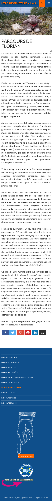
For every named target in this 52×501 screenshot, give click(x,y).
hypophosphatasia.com (23, 498)
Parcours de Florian (11, 388)
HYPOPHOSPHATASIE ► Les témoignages (20, 3)
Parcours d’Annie (9, 403)
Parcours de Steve (9, 357)
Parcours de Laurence (11, 362)
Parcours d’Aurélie (9, 372)
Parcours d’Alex (8, 393)
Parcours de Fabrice (10, 383)
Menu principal (48, 3)
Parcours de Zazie (9, 367)
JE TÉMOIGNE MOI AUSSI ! (26, 456)
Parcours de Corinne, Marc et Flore (17, 377)
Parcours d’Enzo (8, 398)
